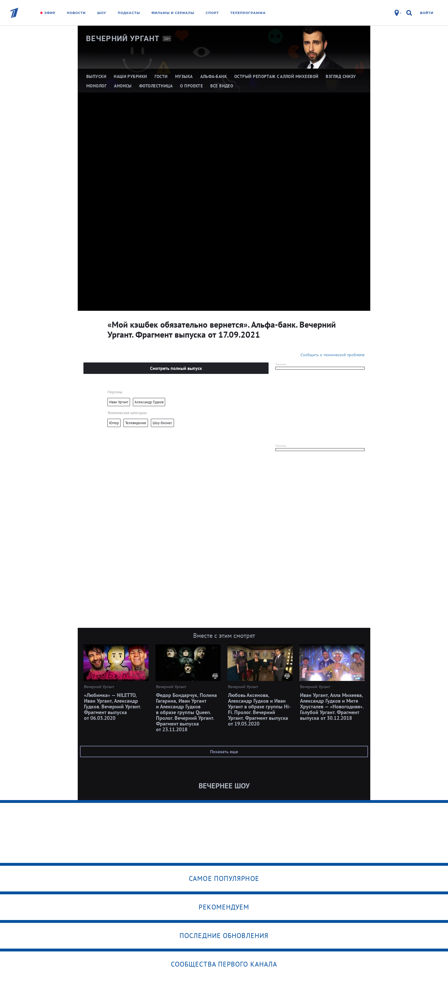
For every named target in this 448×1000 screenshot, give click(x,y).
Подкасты (129, 13)
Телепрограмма (248, 13)
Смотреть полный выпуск (176, 368)
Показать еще (224, 751)
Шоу (101, 13)
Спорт (212, 13)
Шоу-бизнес (162, 422)
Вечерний (123, 38)
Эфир (49, 13)
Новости (76, 13)
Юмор (114, 422)
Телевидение (135, 422)
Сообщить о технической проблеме (333, 354)
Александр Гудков (149, 402)
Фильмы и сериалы (172, 13)
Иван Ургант (118, 402)
